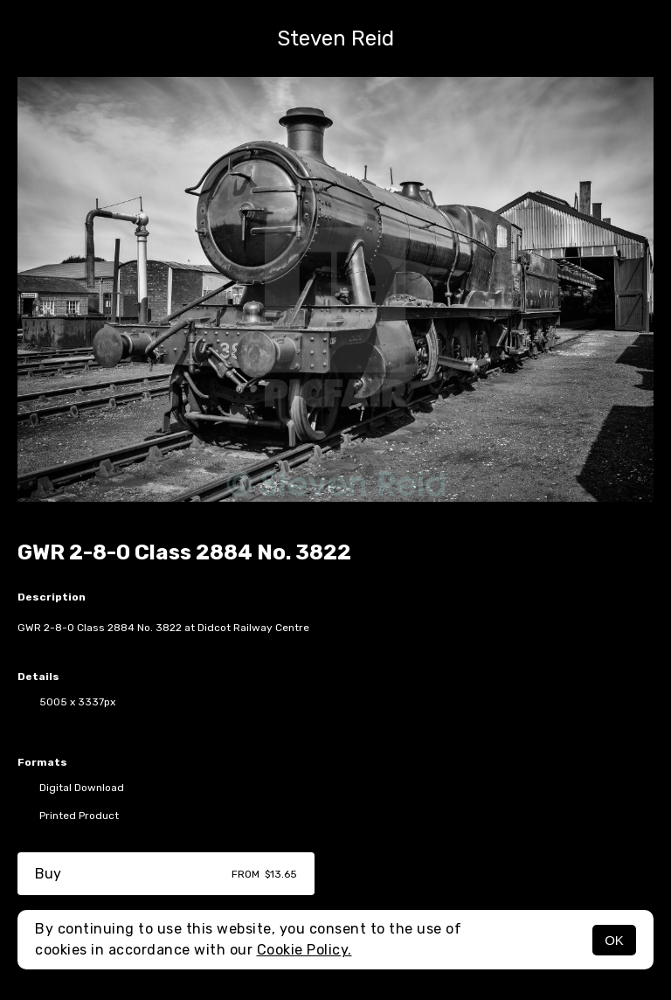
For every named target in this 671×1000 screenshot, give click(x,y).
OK (614, 940)
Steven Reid (335, 38)
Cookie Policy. (304, 949)
